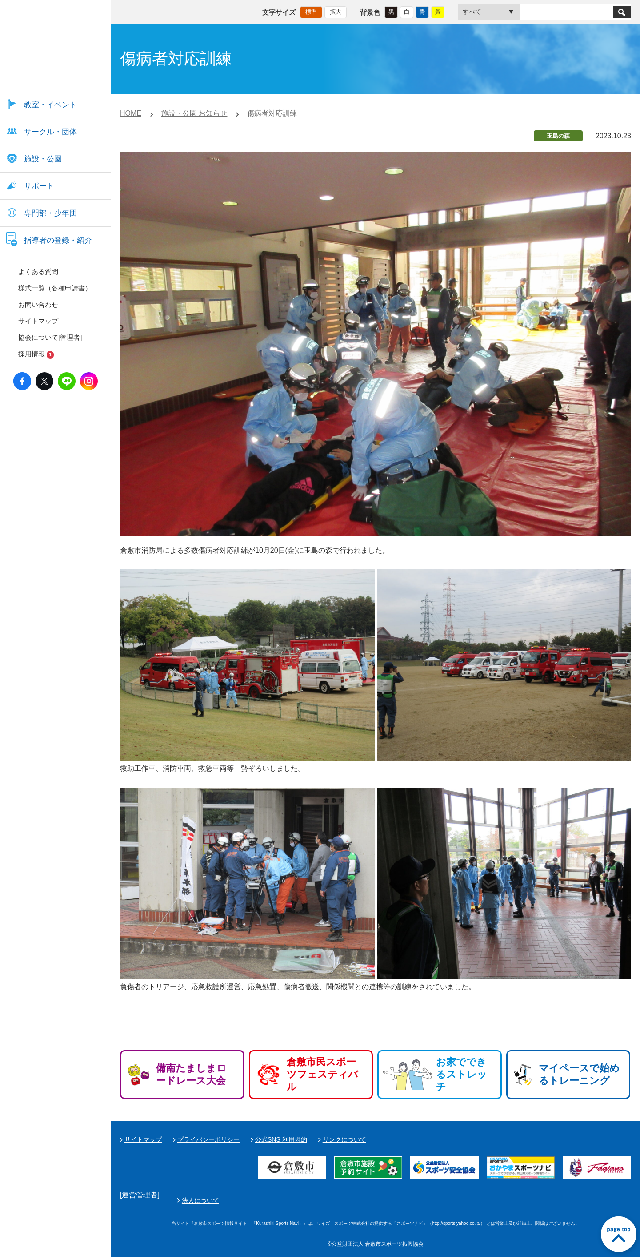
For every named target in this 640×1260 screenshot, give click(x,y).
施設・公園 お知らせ (194, 113)
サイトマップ (143, 1139)
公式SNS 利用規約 (281, 1139)
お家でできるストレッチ (461, 1074)
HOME (130, 113)
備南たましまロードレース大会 (191, 1074)
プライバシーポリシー (208, 1139)
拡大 (335, 11)
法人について (410, 1202)
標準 (311, 11)
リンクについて (344, 1139)
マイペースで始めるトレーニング (579, 1074)
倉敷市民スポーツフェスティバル (322, 1074)
